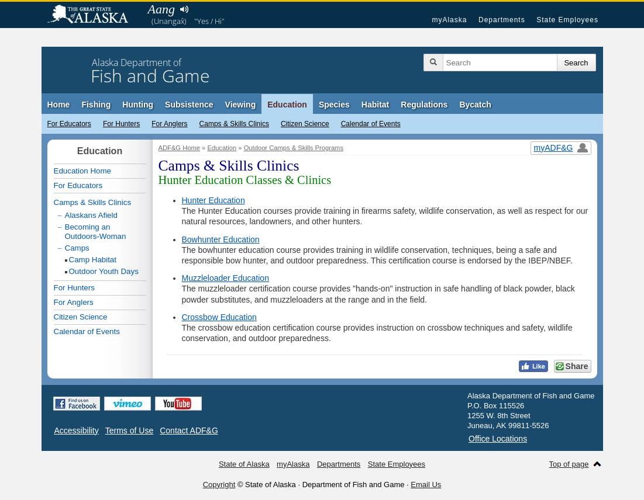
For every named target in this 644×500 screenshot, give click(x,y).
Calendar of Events (371, 124)
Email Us (426, 484)
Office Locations (498, 438)
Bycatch (475, 104)
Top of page (569, 464)
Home (58, 104)
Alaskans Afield (91, 215)
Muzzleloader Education (225, 278)
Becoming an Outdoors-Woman (95, 232)
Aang (161, 9)
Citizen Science (305, 124)
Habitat (375, 104)
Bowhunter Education (221, 239)
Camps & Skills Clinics (234, 124)
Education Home (83, 170)
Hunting (137, 104)
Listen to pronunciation (184, 9)
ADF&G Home (180, 147)
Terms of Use (129, 430)
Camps (77, 248)
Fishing (96, 104)
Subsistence (189, 104)
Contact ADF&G (189, 430)
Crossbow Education (219, 317)
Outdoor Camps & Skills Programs (293, 147)
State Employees (567, 20)
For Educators (69, 124)
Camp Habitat (93, 259)
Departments (501, 20)
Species (334, 104)
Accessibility (76, 430)
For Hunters (121, 124)
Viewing (240, 104)
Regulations (424, 104)
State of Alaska (93, 15)
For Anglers (169, 124)
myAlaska (449, 20)
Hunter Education (213, 200)
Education (287, 104)
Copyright (219, 484)
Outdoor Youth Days (104, 271)
